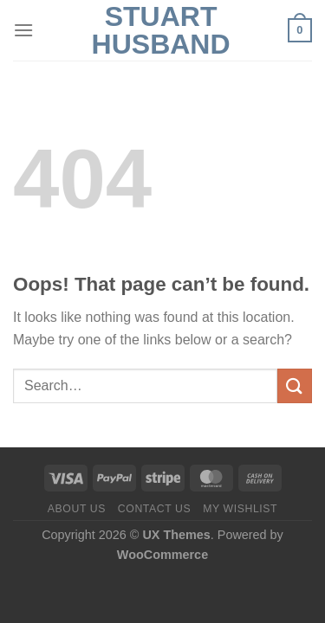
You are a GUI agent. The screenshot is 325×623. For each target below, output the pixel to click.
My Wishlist (240, 509)
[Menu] (23, 30)
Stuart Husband (161, 30)
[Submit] (294, 385)
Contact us (155, 509)
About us (77, 509)
